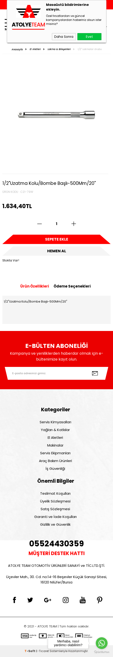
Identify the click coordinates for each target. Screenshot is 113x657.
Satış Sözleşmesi (55, 508)
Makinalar (55, 445)
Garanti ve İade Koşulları (55, 516)
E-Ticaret (42, 651)
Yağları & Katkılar (55, 429)
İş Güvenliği (55, 468)
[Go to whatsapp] (102, 643)
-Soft (30, 651)
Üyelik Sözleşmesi (55, 501)
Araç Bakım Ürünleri (55, 460)
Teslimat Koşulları (55, 493)
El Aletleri (55, 437)
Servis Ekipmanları (55, 453)
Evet (89, 36)
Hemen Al (56, 251)
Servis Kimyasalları (55, 422)
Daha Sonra (63, 36)
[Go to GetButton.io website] (101, 652)
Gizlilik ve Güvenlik (55, 524)
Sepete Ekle (56, 239)
